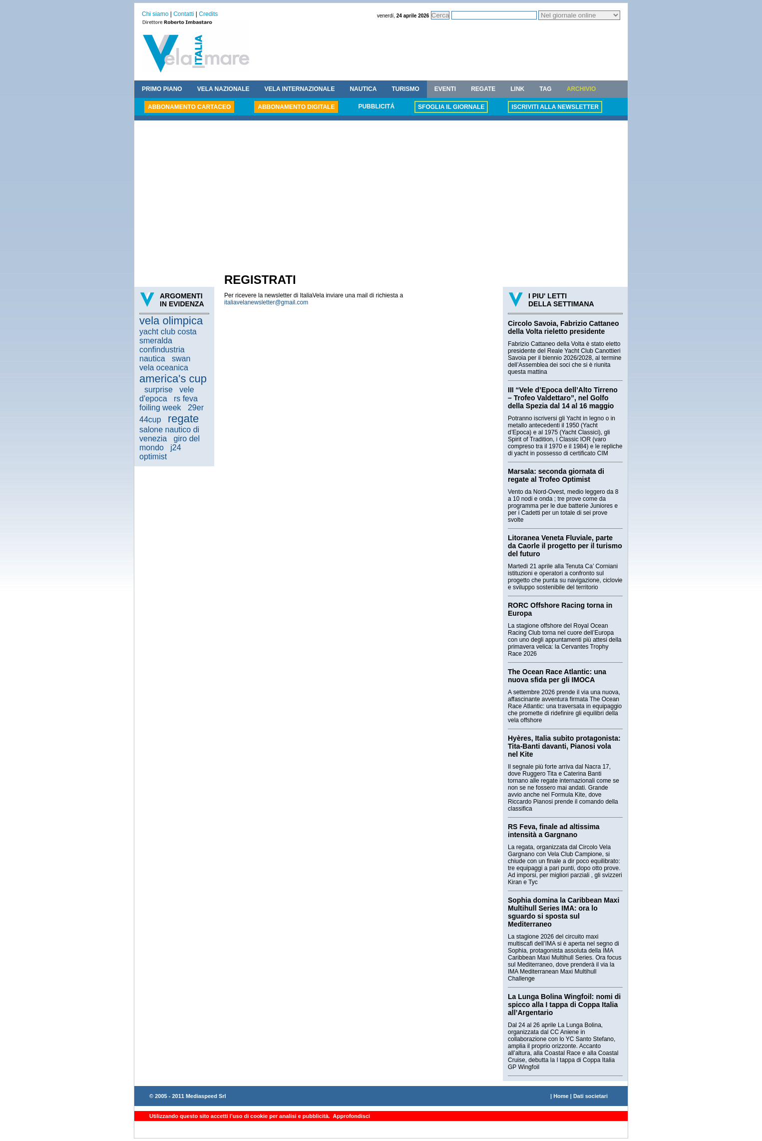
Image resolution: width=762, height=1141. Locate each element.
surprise (158, 389)
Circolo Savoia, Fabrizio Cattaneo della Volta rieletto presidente (563, 327)
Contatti (183, 13)
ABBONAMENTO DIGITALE (296, 106)
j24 (175, 447)
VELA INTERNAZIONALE (300, 88)
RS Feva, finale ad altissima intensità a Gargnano (554, 831)
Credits (208, 13)
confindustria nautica (162, 354)
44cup (150, 419)
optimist (153, 456)
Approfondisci (351, 1116)
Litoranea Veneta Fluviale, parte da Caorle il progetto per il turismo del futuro (565, 546)
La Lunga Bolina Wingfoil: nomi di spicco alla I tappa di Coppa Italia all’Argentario (564, 1005)
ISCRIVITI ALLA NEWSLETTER (554, 106)
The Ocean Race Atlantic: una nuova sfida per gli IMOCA (557, 676)
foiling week (160, 407)
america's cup (173, 378)
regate (183, 418)
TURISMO (405, 88)
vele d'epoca (166, 394)
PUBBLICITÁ (376, 106)
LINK (517, 88)
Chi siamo (155, 13)
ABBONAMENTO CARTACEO (189, 106)
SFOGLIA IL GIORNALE (451, 106)
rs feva (186, 398)
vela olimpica (171, 320)
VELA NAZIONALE (223, 88)
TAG (545, 88)
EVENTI (445, 88)
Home (561, 1096)
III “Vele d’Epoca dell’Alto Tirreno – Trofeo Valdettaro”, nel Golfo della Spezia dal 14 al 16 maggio (563, 398)
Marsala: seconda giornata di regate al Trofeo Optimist (556, 475)
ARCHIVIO (581, 88)
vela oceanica (163, 367)
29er (196, 407)
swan (181, 358)
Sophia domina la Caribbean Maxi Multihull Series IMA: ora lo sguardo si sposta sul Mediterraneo (563, 912)
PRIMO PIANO (162, 88)
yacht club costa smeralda (168, 336)
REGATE (483, 88)
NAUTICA (363, 88)
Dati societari (590, 1096)
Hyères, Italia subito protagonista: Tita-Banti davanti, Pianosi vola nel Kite (564, 746)
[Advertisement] (381, 198)
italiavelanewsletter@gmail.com (266, 302)
